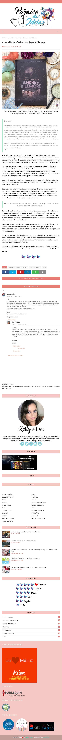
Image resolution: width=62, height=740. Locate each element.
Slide (13, 38)
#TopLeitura (31, 627)
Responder (10, 317)
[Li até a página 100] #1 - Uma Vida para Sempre (25, 558)
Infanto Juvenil (6, 505)
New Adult (35, 516)
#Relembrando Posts (31, 623)
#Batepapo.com (31, 617)
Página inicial (6, 38)
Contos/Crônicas (7, 497)
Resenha (11, 267)
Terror (34, 508)
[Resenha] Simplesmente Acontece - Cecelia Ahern (26, 532)
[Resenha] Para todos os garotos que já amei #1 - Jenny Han (28, 567)
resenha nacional (21, 267)
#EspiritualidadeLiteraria (31, 620)
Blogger (46, 737)
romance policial (35, 267)
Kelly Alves (6, 46)
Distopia (4, 500)
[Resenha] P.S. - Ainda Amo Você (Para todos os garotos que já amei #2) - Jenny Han (34, 550)
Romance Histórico (8, 518)
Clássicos (35, 497)
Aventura (34, 494)
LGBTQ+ (4, 516)
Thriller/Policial (6, 510)
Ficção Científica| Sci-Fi (39, 502)
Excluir (16, 317)
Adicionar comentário (15, 355)
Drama (34, 500)
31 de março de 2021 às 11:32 (15, 296)
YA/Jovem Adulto (7, 521)
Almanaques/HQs (8, 494)
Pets (3, 508)
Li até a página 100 (31, 633)
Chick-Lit (4, 513)
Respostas (11, 320)
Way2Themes (29, 737)
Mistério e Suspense (38, 505)
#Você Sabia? (31, 630)
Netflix (31, 636)
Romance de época (38, 518)
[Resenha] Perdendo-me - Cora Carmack (23, 540)
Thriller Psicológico (38, 510)
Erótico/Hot (35, 513)
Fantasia (4, 502)
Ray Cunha (11, 294)
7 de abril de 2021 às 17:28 (19, 324)
